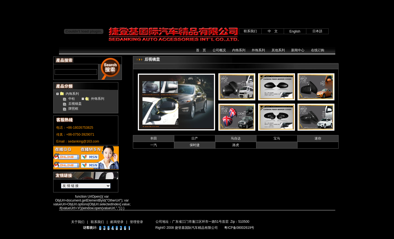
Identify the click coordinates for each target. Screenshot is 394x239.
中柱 (71, 99)
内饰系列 (238, 50)
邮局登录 (117, 222)
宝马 (277, 138)
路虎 (235, 145)
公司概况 (219, 50)
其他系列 (278, 50)
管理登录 (136, 222)
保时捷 (195, 145)
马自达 (236, 138)
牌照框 (73, 109)
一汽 (153, 145)
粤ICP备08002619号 (239, 228)
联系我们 (97, 222)
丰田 (153, 138)
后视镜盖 (75, 104)
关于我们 (77, 222)
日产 (194, 138)
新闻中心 (297, 50)
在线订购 (317, 50)
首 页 (201, 50)
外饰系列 (258, 50)
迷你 (318, 138)
